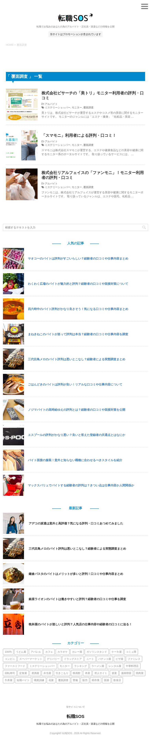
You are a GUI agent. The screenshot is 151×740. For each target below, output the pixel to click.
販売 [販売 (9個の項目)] (84, 680)
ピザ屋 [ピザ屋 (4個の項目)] (119, 658)
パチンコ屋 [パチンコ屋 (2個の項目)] (104, 658)
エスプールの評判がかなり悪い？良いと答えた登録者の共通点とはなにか (76, 435)
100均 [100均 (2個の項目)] (8, 651)
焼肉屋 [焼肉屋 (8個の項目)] (140, 673)
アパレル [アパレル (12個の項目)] (36, 651)
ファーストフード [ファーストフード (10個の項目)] (15, 666)
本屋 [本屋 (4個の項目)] (87, 673)
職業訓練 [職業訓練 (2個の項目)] (39, 680)
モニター (77, 107)
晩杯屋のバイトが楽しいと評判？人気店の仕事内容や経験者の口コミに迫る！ (80, 624)
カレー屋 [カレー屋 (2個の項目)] (77, 651)
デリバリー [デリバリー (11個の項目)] (53, 658)
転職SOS (75, 716)
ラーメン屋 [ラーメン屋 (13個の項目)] (97, 666)
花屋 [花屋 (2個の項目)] (51, 680)
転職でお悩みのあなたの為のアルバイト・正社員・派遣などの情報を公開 (75, 723)
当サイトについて (75, 707)
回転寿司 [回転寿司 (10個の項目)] (10, 673)
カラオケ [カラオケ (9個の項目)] (62, 651)
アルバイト (51, 103)
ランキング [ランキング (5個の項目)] (80, 666)
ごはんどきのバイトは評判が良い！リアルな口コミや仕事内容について (75, 384)
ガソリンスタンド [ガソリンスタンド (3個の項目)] (97, 651)
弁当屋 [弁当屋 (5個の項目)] (47, 673)
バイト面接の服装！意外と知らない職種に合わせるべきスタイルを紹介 (75, 460)
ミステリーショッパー (57, 107)
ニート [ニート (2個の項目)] (90, 658)
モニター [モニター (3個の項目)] (65, 666)
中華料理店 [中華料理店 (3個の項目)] (132, 666)
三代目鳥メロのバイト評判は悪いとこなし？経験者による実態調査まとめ (76, 359)
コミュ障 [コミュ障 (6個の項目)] (131, 651)
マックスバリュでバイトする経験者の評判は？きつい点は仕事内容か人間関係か (81, 485)
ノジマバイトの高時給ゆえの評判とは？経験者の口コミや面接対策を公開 (76, 409)
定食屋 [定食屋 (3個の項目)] (23, 673)
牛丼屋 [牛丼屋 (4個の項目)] (8, 680)
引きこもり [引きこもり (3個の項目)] (62, 673)
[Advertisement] (75, 58)
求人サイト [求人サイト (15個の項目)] (100, 673)
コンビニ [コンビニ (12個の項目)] (10, 658)
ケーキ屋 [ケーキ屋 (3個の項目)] (116, 651)
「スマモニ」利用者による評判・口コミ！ (78, 135)
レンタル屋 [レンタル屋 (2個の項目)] (115, 666)
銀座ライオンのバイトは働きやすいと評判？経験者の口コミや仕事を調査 (77, 599)
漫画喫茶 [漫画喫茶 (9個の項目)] (126, 673)
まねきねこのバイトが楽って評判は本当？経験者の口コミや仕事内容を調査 (78, 334)
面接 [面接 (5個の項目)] (106, 680)
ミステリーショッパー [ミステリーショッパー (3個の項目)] (42, 666)
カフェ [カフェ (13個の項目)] (49, 651)
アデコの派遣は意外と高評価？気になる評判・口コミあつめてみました (76, 523)
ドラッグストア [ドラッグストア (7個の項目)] (73, 658)
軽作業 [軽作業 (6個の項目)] (95, 680)
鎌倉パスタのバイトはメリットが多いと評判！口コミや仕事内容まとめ (76, 573)
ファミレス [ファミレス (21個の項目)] (134, 658)
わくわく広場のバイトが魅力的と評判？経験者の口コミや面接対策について (78, 283)
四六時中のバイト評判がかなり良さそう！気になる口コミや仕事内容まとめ (78, 309)
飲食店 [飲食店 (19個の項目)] (117, 680)
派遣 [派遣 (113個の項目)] (114, 673)
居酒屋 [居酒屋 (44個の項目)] (35, 673)
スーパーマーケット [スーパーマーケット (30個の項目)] (30, 658)
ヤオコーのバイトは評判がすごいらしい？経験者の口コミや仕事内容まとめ (78, 258)
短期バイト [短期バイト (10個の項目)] (23, 680)
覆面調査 (88, 107)
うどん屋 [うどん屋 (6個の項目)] (21, 651)
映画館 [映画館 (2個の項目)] (76, 673)
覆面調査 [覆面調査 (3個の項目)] (63, 680)
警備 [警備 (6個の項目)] (75, 680)
